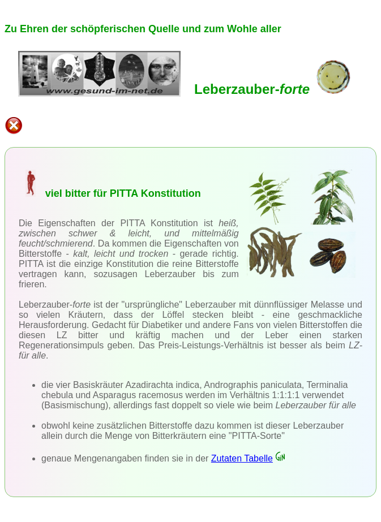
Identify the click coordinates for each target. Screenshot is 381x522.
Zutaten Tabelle (248, 458)
